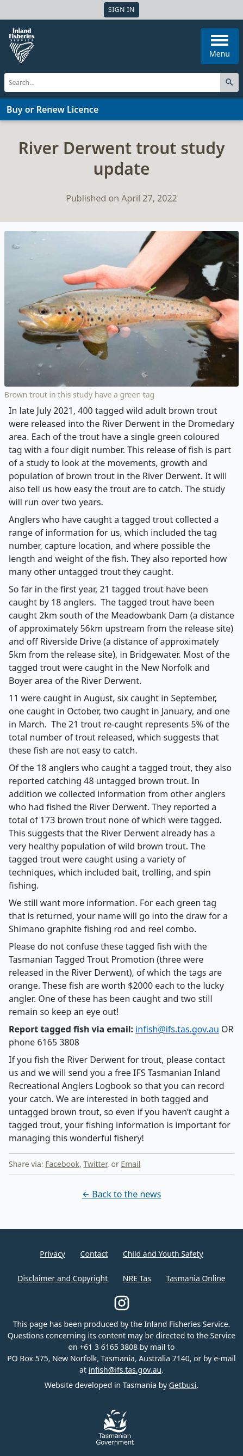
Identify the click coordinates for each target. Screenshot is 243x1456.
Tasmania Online (195, 1278)
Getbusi (183, 1385)
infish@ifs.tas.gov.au (125, 1370)
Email (130, 1164)
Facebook (62, 1164)
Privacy (52, 1254)
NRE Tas (137, 1278)
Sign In (121, 9)
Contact (94, 1254)
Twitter (95, 1164)
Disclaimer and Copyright (62, 1278)
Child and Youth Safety (163, 1254)
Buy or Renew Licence (52, 109)
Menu (219, 47)
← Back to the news (121, 1194)
